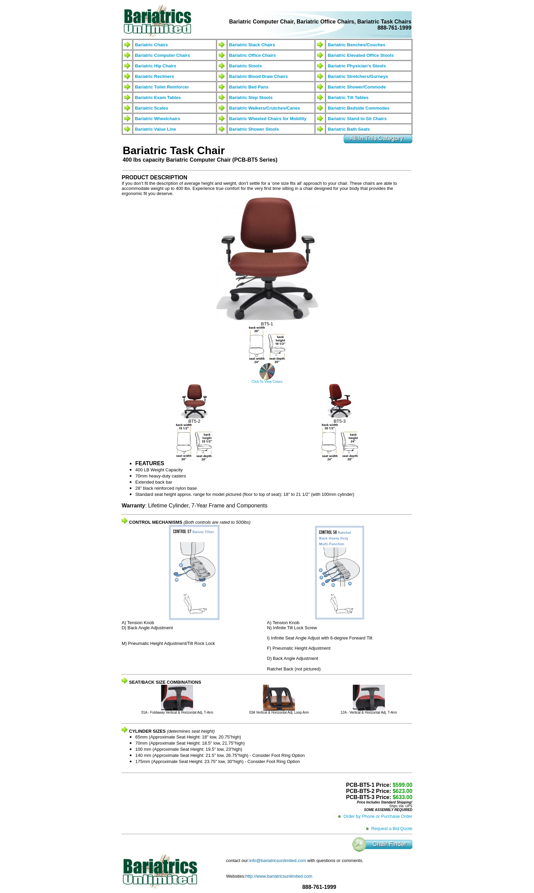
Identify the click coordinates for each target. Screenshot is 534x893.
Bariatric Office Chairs (252, 55)
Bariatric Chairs (151, 44)
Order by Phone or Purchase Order (377, 816)
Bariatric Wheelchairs (157, 118)
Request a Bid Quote (391, 828)
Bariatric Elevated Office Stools (361, 55)
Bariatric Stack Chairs (252, 44)
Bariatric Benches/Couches (356, 44)
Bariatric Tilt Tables (348, 97)
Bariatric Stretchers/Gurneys (358, 76)
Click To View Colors (267, 382)
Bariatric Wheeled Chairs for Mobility (268, 118)
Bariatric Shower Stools (254, 129)
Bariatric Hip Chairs (155, 65)
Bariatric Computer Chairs (162, 55)
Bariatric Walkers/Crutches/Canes (264, 108)
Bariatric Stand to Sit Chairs (357, 118)
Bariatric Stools (245, 65)
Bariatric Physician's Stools (357, 65)
